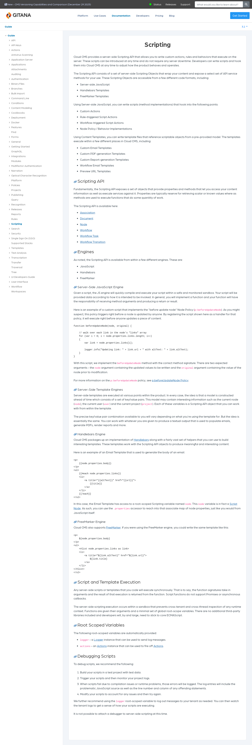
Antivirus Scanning (22, 54)
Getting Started (20, 146)
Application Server (22, 59)
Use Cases (100, 15)
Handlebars (141, 439)
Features (16, 127)
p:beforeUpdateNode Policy (170, 380)
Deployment (18, 117)
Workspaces (18, 291)
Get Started (240, 15)
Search (15, 228)
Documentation (121, 15)
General (16, 141)
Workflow (16, 286)
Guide (8, 26)
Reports (16, 214)
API (13, 40)
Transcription (19, 257)
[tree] (33, 164)
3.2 (244, 26)
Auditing (16, 74)
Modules (16, 161)
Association (87, 212)
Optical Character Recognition (29, 175)
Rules (14, 219)
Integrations (18, 156)
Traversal (16, 267)
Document (86, 218)
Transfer (16, 262)
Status (157, 4)
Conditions (17, 103)
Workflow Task (89, 236)
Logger (98, 639)
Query (14, 199)
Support (185, 4)
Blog (172, 15)
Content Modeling (21, 107)
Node (83, 224)
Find (13, 132)
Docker (15, 122)
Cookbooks (18, 112)
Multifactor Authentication (26, 165)
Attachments (19, 69)
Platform (83, 15)
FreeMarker (113, 527)
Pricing (159, 15)
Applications (18, 64)
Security (16, 233)
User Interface (19, 281)
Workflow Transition (92, 242)
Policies (15, 185)
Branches (16, 88)
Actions (15, 50)
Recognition (18, 204)
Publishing (17, 194)
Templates (17, 248)
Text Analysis (19, 252)
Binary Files (17, 83)
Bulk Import (18, 93)
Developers (142, 15)
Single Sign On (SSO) (23, 238)
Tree (14, 272)
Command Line (20, 98)
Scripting (16, 223)
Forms (15, 136)
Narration (17, 170)
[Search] (219, 4)
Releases (171, 4)
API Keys (16, 45)
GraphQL (16, 151)
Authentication (20, 78)
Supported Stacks (22, 243)
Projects (16, 190)
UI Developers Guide (23, 276)
